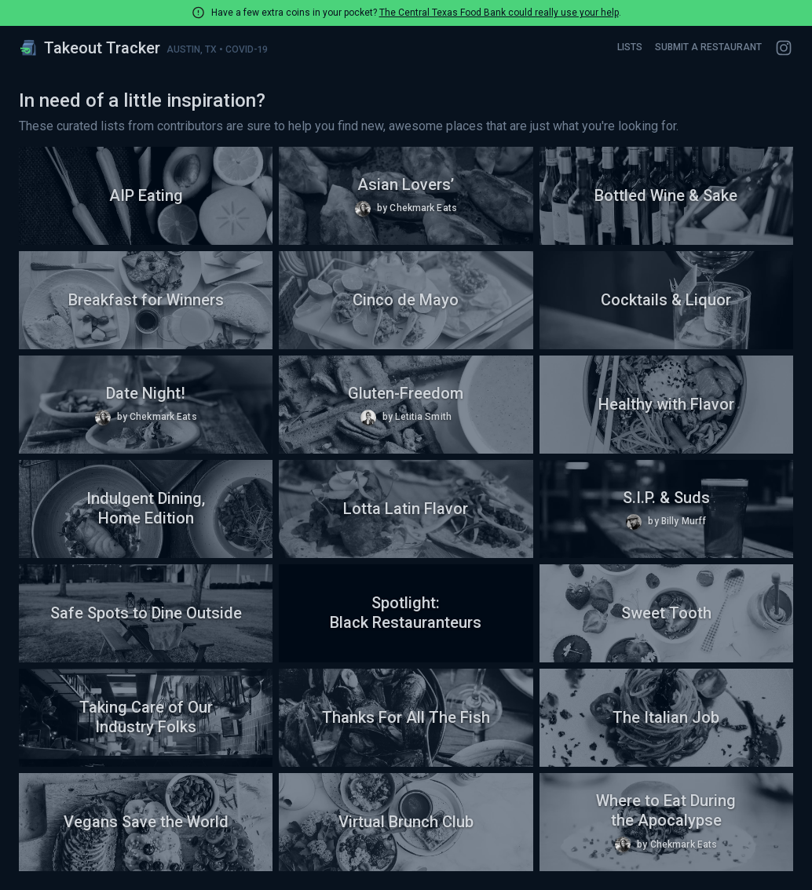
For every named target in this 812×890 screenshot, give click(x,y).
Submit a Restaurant (708, 47)
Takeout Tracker (89, 47)
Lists (629, 47)
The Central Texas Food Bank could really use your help (499, 12)
